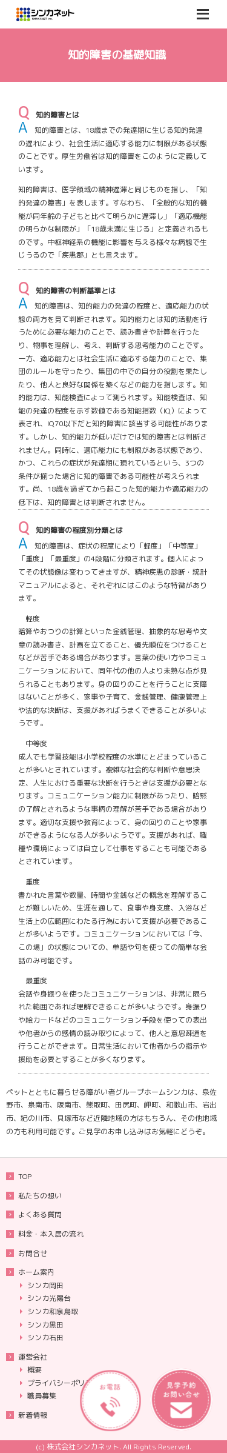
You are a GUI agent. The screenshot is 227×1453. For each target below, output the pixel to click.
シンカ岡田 (45, 1285)
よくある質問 (40, 1214)
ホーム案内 (36, 1272)
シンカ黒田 (45, 1325)
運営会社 (32, 1357)
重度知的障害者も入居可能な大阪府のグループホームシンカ (60, 14)
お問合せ (32, 1253)
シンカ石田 (45, 1337)
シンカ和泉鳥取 (52, 1311)
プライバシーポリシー (63, 1383)
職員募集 (41, 1396)
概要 (34, 1369)
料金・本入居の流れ (51, 1234)
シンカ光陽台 (49, 1298)
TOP (24, 1176)
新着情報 (32, 1415)
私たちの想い (40, 1196)
